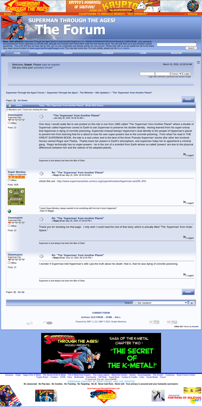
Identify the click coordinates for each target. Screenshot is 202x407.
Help (40, 53)
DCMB (109, 317)
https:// (108, 42)
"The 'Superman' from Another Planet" (132, 92)
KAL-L (118, 317)
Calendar (107, 53)
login (44, 64)
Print (188, 99)
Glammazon (15, 114)
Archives (85, 317)
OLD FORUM (97, 317)
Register (176, 53)
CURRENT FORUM (101, 313)
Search (67, 53)
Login (143, 53)
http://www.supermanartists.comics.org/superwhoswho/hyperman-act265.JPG (101, 181)
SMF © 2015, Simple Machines (112, 322)
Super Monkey (17, 171)
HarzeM (195, 327)
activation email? (43, 67)
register (55, 64)
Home (17, 53)
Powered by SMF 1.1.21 (86, 322)
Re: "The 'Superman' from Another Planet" (78, 172)
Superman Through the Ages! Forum (25, 92)
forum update (123, 48)
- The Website (70, 92)
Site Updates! (102, 92)
